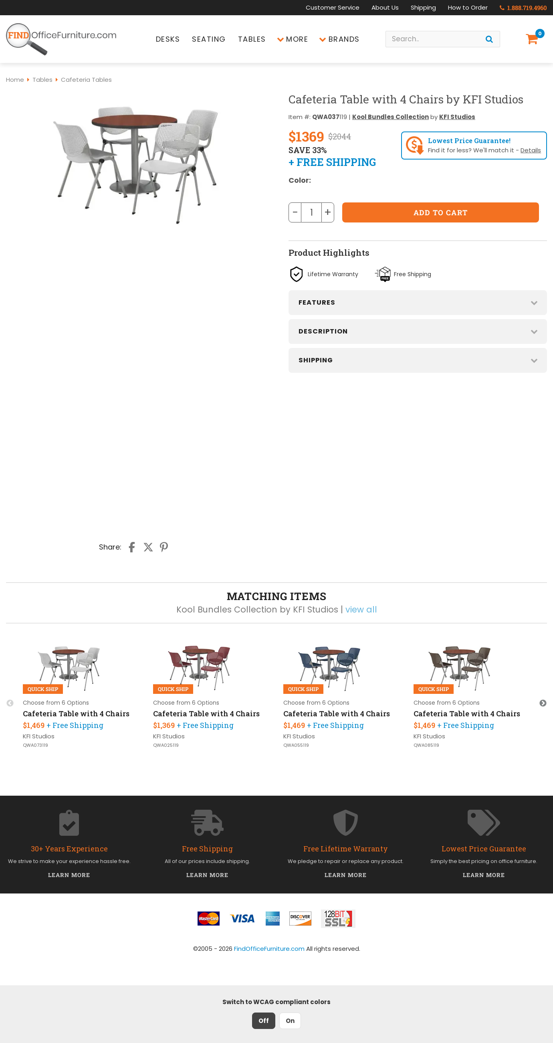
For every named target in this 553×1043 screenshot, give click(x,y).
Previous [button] (10, 703)
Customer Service (332, 7)
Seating (209, 39)
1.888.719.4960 (523, 8)
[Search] (489, 39)
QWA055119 (296, 745)
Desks (168, 39)
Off (263, 1021)
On (290, 1021)
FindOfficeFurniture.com (269, 948)
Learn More (69, 875)
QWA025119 (166, 745)
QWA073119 (35, 745)
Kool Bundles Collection (390, 117)
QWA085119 (426, 745)
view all (361, 609)
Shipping (423, 7)
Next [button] (543, 703)
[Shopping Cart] (533, 39)
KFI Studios (457, 117)
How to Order (468, 7)
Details (531, 150)
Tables (252, 39)
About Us (385, 7)
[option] (81, 696)
